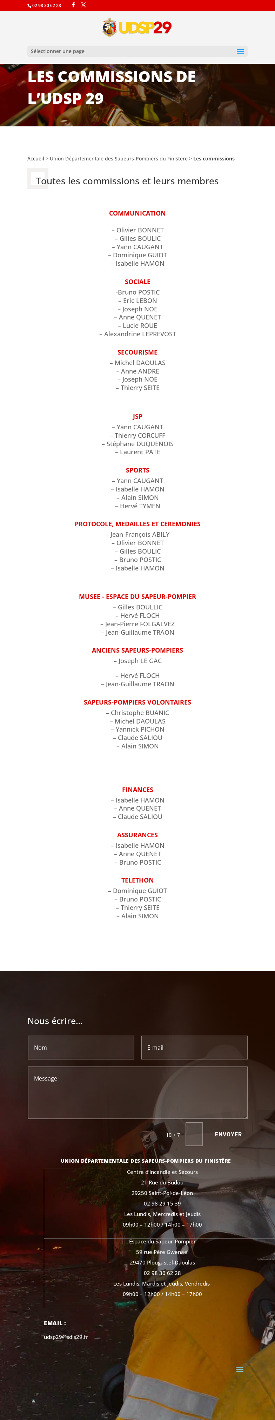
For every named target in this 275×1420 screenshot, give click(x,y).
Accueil (35, 158)
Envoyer (228, 1134)
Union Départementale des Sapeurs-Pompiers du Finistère (119, 158)
